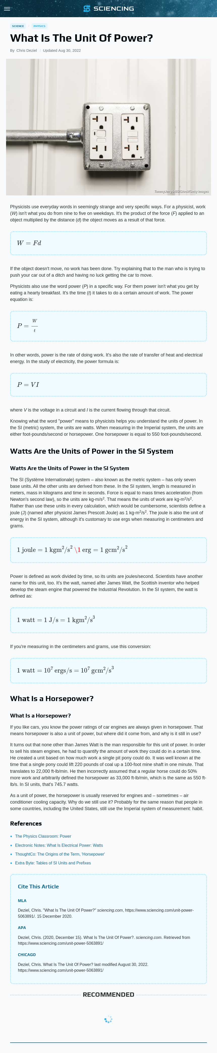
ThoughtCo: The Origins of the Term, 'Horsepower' (60, 854)
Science (18, 26)
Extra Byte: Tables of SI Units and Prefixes (53, 863)
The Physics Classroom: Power (43, 836)
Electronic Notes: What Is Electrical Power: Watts (59, 845)
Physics (39, 26)
